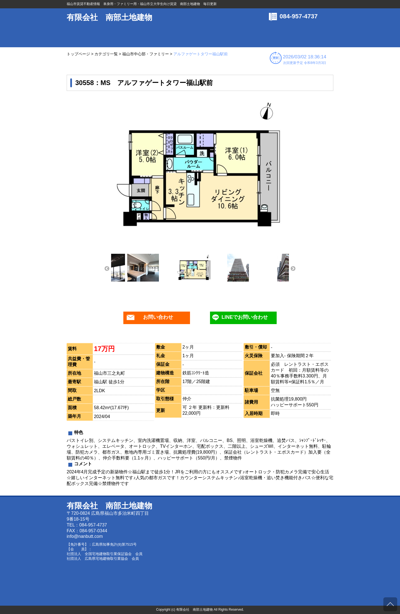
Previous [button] (107, 269)
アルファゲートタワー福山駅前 (200, 54)
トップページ (78, 54)
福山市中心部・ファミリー (145, 54)
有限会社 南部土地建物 (109, 17)
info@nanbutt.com (85, 536)
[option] (200, 166)
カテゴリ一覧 (106, 54)
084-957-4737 (299, 16)
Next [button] (293, 269)
